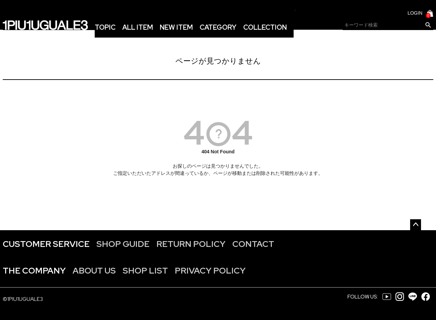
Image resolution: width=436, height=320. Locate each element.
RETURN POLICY (190, 244)
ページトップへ (415, 224)
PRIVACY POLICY (210, 270)
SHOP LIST (145, 270)
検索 (428, 25)
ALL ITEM (137, 27)
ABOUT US (94, 270)
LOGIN (414, 13)
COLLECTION (265, 27)
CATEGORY (218, 27)
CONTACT (253, 244)
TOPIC (105, 27)
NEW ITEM (176, 27)
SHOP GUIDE (123, 244)
